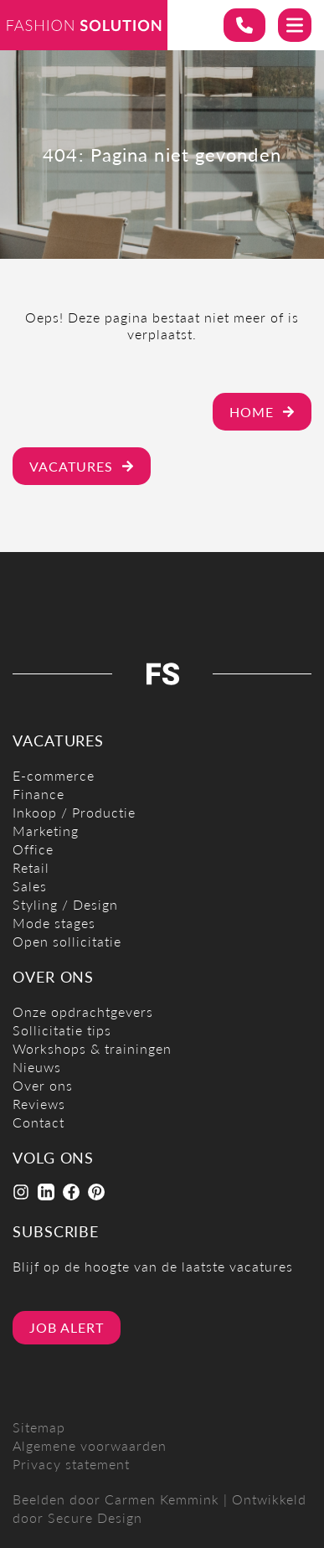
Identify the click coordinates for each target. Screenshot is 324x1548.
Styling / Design (65, 904)
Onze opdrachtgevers (83, 1011)
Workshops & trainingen (92, 1048)
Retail (31, 867)
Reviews (39, 1104)
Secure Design (95, 1517)
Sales (30, 886)
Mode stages (54, 923)
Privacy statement (71, 1464)
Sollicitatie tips (62, 1030)
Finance (38, 794)
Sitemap (39, 1427)
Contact (38, 1122)
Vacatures (81, 466)
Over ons (43, 1085)
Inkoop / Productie (74, 812)
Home (262, 412)
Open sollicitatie (67, 941)
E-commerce (54, 775)
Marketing (46, 830)
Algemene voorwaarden (90, 1445)
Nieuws (37, 1067)
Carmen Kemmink (162, 1499)
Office (33, 849)
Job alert (66, 1327)
